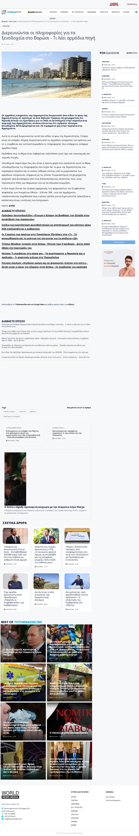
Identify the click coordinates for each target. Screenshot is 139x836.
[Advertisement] (118, 160)
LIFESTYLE (104, 12)
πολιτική (22, 411)
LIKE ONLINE (106, 123)
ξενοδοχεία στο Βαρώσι (11, 416)
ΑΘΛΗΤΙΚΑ (116, 12)
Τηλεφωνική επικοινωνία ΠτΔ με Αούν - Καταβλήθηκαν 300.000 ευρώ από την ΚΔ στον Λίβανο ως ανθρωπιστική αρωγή (15, 553)
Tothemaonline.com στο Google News (30, 304)
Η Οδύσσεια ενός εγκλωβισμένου (69, 732)
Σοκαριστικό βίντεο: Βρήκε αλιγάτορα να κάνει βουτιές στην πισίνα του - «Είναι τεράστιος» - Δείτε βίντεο (46, 357)
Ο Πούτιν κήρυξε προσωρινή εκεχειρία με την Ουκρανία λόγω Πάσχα (44, 506)
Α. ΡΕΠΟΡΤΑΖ (106, 94)
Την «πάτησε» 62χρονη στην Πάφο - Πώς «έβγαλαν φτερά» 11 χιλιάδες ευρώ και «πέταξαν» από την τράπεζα (118, 175)
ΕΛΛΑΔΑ (126, 12)
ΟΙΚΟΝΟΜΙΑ (91, 12)
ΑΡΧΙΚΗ (73, 797)
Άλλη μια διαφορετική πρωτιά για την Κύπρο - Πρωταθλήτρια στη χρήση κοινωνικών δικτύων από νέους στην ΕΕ (117, 85)
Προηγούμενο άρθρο (14, 428)
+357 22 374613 (9, 816)
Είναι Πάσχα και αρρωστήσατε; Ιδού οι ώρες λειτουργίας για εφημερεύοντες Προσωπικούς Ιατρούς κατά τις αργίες (118, 147)
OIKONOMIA (75, 804)
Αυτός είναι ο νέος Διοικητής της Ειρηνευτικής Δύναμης (44, 596)
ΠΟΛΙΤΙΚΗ (53, 12)
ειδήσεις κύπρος (9, 411)
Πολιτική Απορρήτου (113, 800)
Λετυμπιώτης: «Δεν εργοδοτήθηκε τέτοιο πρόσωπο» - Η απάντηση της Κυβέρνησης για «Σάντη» (77, 599)
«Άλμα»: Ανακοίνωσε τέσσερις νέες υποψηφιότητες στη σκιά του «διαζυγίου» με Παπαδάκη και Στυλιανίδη (77, 553)
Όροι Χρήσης (110, 797)
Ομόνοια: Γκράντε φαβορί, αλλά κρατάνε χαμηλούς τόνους (118, 68)
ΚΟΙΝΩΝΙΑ (64, 12)
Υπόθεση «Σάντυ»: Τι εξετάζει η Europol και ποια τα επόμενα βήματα (118, 101)
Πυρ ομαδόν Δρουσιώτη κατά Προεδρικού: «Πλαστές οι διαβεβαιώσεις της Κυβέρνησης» (14, 599)
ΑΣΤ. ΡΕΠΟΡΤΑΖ (78, 12)
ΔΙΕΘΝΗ (52, 18)
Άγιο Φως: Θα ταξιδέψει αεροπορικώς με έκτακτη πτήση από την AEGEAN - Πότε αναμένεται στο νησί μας (45, 352)
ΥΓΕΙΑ (104, 184)
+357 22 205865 (9, 814)
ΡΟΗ (109, 53)
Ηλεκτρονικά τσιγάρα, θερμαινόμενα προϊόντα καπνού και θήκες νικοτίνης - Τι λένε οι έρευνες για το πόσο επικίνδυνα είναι (46, 325)
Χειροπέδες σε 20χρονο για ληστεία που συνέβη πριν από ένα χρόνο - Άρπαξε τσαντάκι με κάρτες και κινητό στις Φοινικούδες (43, 346)
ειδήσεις (70, 304)
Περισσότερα (118, 242)
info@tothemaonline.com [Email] (13, 819)
